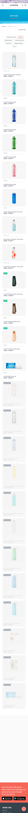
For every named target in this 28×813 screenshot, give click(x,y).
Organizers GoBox (8, 40)
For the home (8, 43)
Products (4, 810)
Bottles (20, 37)
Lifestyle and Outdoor (18, 43)
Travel (14, 46)
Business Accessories (19, 40)
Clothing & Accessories (11, 37)
